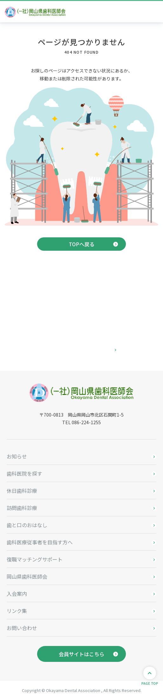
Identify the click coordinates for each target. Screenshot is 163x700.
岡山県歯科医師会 (27, 576)
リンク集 (17, 611)
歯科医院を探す (24, 473)
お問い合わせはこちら (81, 350)
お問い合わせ (22, 628)
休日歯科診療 (22, 490)
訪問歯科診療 (22, 508)
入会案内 (17, 593)
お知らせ (17, 456)
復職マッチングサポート (34, 559)
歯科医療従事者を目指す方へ (40, 542)
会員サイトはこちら (81, 654)
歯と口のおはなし (27, 525)
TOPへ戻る (82, 244)
